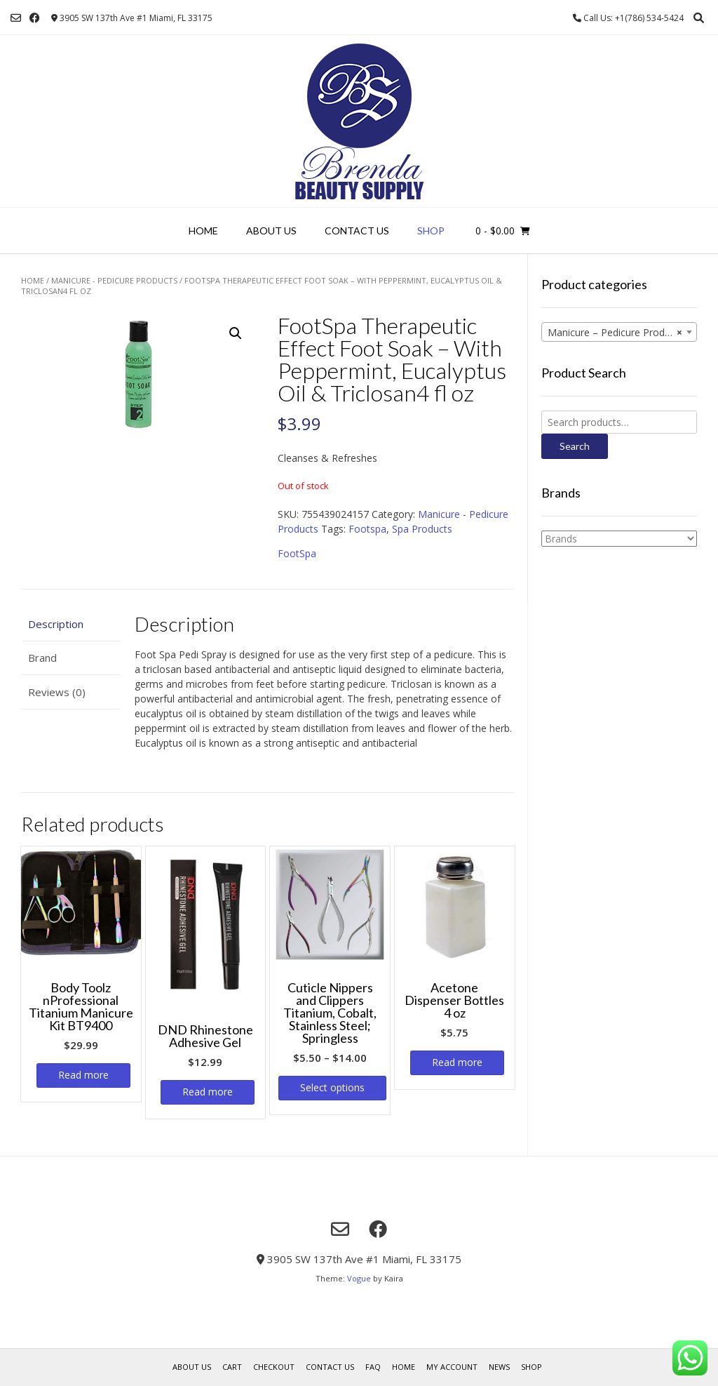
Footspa (367, 528)
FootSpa (297, 553)
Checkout (273, 1366)
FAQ (373, 1366)
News (499, 1366)
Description (55, 624)
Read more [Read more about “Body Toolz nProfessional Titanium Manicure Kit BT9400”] (83, 1074)
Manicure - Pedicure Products (114, 280)
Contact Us (357, 230)
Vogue (359, 1278)
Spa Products (422, 528)
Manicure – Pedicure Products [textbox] (616, 332)
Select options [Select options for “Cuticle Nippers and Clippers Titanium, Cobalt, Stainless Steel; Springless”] (332, 1087)
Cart (232, 1366)
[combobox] (619, 332)
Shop (431, 230)
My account (451, 1366)
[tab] (70, 624)
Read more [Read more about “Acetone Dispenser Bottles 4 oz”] (457, 1062)
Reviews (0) (57, 692)
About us (271, 230)
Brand (42, 658)
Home (203, 230)
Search (575, 446)
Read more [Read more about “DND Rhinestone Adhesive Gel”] (207, 1091)
